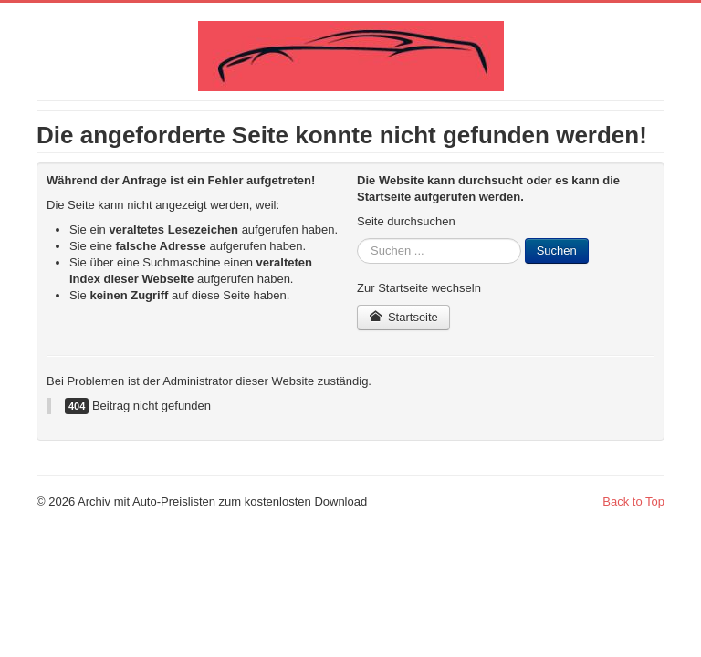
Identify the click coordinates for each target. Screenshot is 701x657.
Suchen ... (357, 238)
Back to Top (633, 501)
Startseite (403, 317)
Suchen (557, 250)
